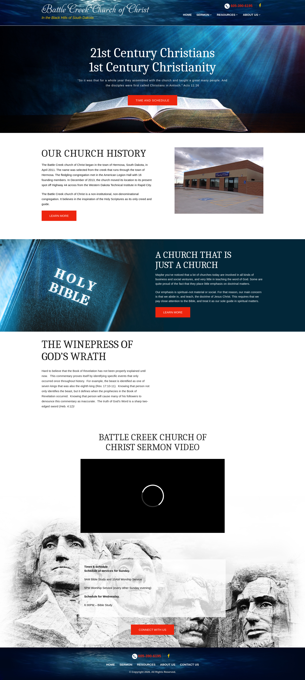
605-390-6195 (241, 6)
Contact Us (189, 664)
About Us (252, 14)
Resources (227, 14)
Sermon (204, 14)
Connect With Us (152, 629)
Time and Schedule (152, 100)
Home (187, 14)
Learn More (59, 215)
